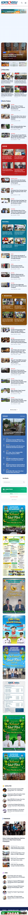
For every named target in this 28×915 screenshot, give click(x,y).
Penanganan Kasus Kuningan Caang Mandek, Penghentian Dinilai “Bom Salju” (19, 192)
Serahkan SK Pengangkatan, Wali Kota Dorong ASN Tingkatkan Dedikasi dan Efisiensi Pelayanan (18, 331)
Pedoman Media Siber (13, 910)
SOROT (12, 124)
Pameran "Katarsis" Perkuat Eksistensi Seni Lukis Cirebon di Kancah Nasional (18, 107)
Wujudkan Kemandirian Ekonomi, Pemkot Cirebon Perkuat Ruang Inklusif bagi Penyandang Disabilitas (19, 341)
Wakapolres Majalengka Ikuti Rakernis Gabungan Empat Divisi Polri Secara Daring (18, 276)
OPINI (12, 348)
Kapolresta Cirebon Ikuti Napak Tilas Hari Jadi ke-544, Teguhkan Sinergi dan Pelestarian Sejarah (19, 202)
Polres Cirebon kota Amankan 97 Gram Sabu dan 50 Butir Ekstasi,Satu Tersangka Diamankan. (18, 257)
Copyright (23, 910)
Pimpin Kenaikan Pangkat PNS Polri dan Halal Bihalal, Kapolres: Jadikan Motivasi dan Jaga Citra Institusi (19, 136)
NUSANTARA (13, 133)
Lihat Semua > (22, 416)
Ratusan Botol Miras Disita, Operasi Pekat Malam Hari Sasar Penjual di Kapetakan (18, 118)
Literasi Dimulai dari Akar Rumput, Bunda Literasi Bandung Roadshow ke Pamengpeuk (18, 181)
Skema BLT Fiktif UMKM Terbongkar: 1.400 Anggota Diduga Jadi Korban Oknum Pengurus (19, 361)
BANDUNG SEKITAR (14, 178)
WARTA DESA (13, 368)
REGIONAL (12, 104)
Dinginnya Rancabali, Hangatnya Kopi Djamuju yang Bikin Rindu (13, 55)
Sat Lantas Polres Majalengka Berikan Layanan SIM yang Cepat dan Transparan (19, 286)
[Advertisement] (13, 27)
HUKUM (12, 114)
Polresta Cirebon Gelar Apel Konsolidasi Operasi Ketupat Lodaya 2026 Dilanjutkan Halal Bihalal (18, 382)
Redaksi (4, 910)
